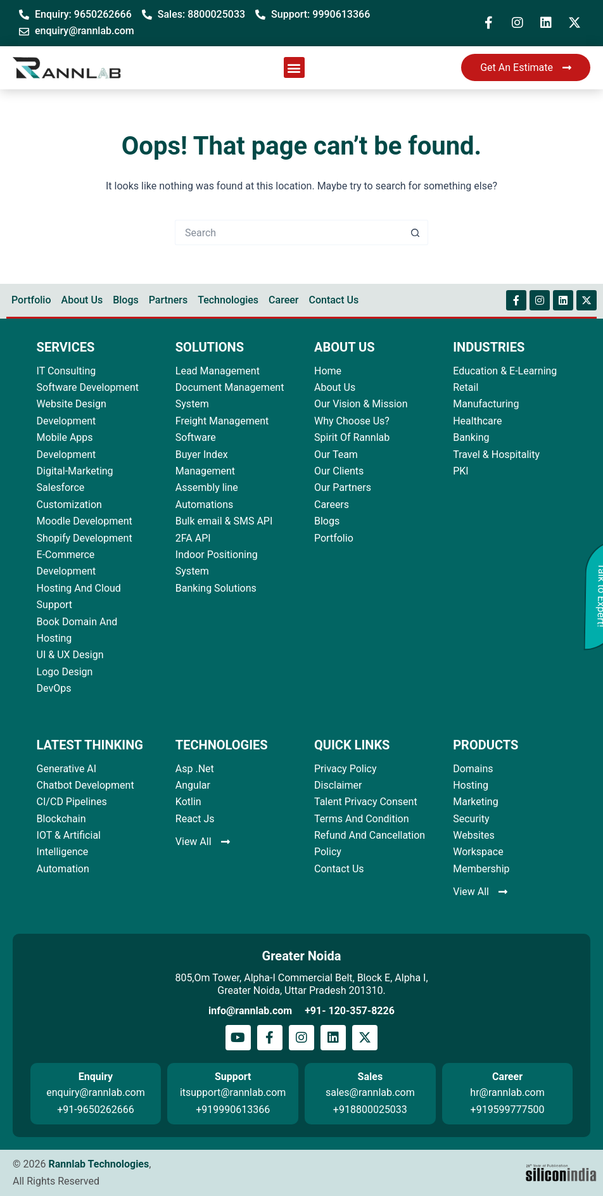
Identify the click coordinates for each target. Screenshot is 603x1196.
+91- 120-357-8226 (350, 1011)
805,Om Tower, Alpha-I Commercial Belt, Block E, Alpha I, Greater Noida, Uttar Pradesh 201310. (301, 984)
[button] (294, 67)
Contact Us (333, 300)
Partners (168, 300)
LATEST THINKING (90, 745)
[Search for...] (289, 232)
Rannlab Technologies (98, 1164)
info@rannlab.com (250, 1011)
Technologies (228, 300)
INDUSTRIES (488, 347)
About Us (82, 300)
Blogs (126, 300)
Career (283, 300)
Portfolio (31, 300)
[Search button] (415, 232)
